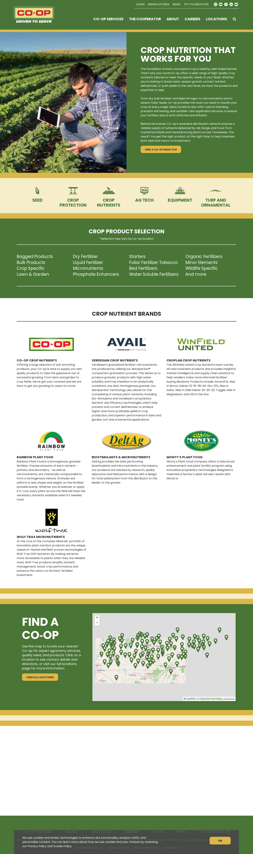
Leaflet (190, 699)
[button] (142, 635)
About (173, 19)
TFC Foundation (196, 4)
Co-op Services (108, 19)
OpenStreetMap (211, 699)
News (176, 4)
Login (140, 4)
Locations (216, 19)
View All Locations (40, 677)
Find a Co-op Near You (161, 149)
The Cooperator (145, 19)
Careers (192, 19)
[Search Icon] (234, 19)
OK (220, 841)
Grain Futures (158, 4)
